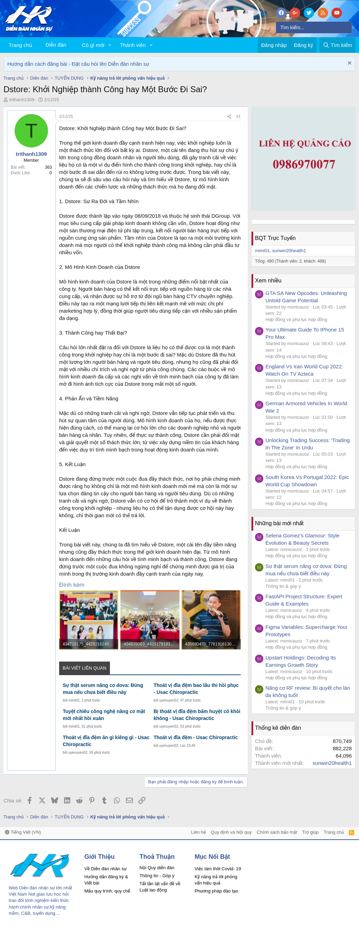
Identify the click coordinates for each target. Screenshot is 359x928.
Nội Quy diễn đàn (156, 867)
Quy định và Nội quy (231, 832)
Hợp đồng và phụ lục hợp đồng (296, 319)
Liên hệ (198, 832)
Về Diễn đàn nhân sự (105, 868)
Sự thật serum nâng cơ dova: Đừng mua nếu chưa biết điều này (103, 688)
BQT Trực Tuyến (275, 238)
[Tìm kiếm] (314, 27)
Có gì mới (93, 45)
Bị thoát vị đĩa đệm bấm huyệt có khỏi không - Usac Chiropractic (196, 715)
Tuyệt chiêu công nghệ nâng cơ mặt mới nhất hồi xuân (104, 715)
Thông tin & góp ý (283, 586)
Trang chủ (20, 45)
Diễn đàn (56, 45)
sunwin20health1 (289, 250)
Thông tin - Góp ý (156, 875)
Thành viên (133, 45)
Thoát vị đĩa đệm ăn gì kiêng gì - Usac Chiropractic (106, 741)
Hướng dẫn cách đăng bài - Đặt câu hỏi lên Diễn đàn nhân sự (78, 64)
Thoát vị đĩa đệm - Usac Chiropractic (195, 737)
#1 (238, 116)
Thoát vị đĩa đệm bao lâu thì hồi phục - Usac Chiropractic (196, 688)
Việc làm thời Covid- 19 (217, 868)
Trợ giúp (310, 832)
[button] (110, 45)
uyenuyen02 (168, 700)
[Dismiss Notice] (349, 63)
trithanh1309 (21, 99)
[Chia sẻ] (229, 117)
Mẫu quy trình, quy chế (107, 891)
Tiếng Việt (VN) (23, 832)
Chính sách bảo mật (277, 832)
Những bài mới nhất (279, 523)
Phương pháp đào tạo (216, 891)
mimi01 (74, 700)
